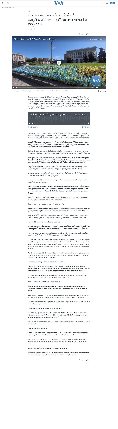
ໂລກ (29, 11)
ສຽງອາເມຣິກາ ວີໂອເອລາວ (38, 117)
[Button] (81, 34)
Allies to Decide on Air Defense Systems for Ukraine (34, 39)
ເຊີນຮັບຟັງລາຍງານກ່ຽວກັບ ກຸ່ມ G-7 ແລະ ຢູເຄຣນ (47, 114)
